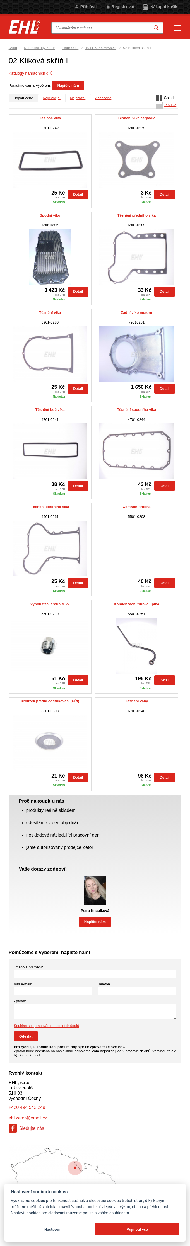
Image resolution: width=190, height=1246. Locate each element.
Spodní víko (50, 215)
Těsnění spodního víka (136, 410)
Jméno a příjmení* (28, 967)
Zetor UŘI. (70, 48)
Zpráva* (20, 1001)
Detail (78, 194)
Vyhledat (156, 28)
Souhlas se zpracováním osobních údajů (46, 1026)
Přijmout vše (137, 1229)
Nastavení (52, 1229)
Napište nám (68, 85)
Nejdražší (77, 98)
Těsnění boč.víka (50, 410)
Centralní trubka (137, 507)
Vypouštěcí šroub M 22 (50, 604)
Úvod (13, 48)
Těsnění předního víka (136, 215)
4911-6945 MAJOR (100, 48)
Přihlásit (88, 6)
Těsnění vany (136, 701)
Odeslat (26, 1036)
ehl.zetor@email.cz (28, 1117)
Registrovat (122, 6)
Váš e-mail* (23, 984)
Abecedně (103, 98)
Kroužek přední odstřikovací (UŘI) (50, 701)
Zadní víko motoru (136, 313)
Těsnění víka (50, 313)
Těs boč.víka (50, 118)
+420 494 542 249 (27, 1107)
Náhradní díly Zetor (39, 48)
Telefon (104, 984)
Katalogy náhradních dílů (31, 73)
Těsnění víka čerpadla (136, 118)
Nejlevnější (52, 98)
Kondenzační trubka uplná (136, 604)
